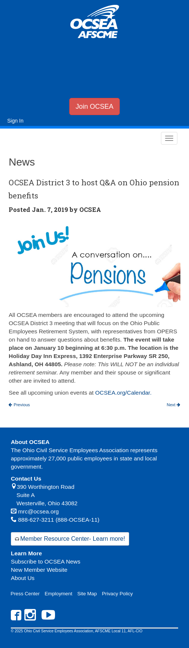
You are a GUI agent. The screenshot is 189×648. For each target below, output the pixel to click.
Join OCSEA (94, 106)
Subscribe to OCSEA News (45, 561)
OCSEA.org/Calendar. (123, 392)
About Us (22, 578)
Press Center (25, 593)
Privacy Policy (117, 593)
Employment (58, 593)
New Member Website (39, 570)
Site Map (87, 593)
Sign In (15, 121)
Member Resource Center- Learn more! (72, 539)
